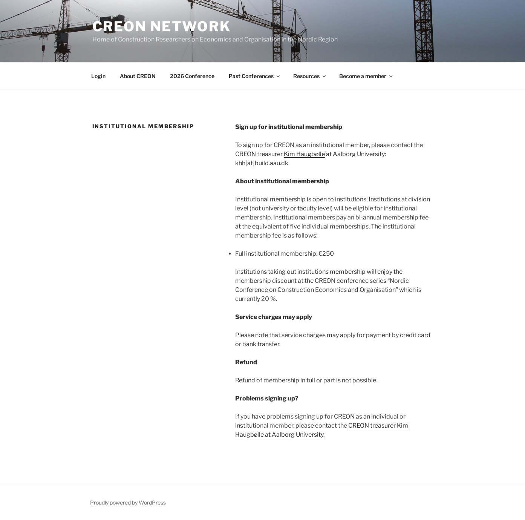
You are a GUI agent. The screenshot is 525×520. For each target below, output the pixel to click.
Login (98, 76)
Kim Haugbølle (304, 154)
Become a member (366, 76)
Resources (310, 76)
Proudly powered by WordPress (128, 502)
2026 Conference (192, 76)
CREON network (161, 26)
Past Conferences (255, 76)
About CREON (138, 76)
